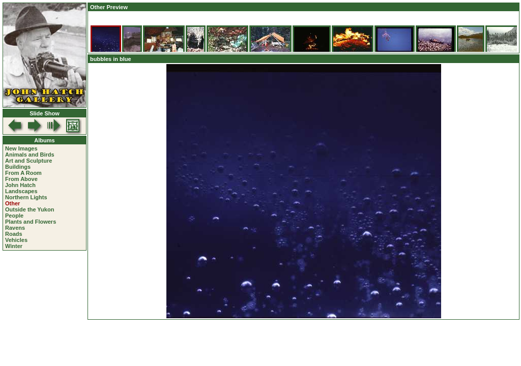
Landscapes (21, 191)
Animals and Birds (29, 154)
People (14, 215)
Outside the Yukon (29, 209)
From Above (21, 179)
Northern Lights (26, 197)
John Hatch (20, 185)
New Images (21, 148)
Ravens (15, 228)
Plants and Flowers (30, 222)
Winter (13, 246)
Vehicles (16, 240)
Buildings (18, 167)
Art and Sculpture (28, 161)
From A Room (23, 173)
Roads (13, 234)
